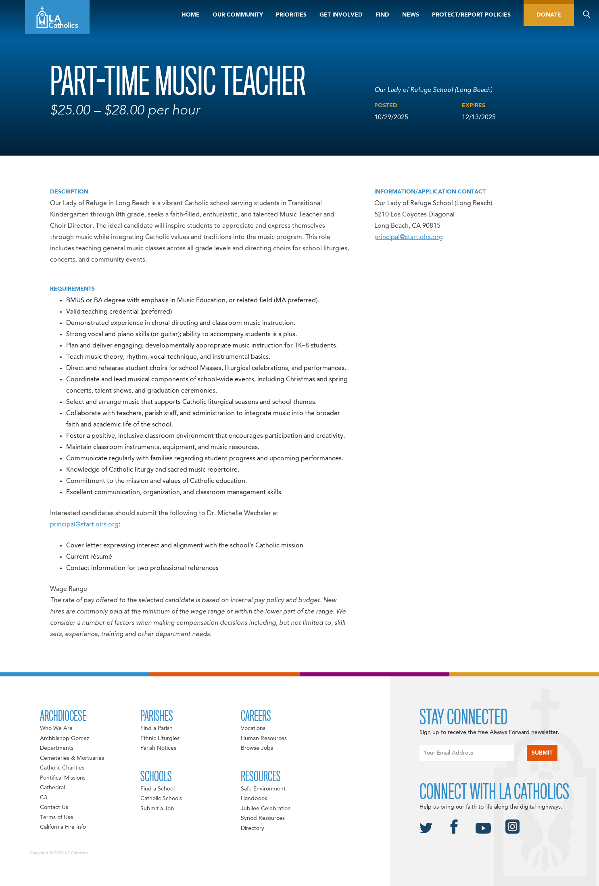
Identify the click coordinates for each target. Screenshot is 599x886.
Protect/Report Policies (471, 15)
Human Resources (264, 738)
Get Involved (341, 15)
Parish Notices (158, 748)
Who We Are (56, 728)
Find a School (157, 789)
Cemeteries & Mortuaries (72, 758)
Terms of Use (56, 817)
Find (382, 15)
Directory (252, 828)
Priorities (291, 15)
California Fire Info (63, 827)
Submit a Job (157, 808)
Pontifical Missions (63, 778)
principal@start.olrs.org (84, 525)
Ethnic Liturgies (159, 738)
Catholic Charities (62, 768)
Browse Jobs (257, 748)
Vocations (253, 728)
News (410, 15)
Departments (56, 748)
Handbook (254, 798)
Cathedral (52, 787)
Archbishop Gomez (64, 738)
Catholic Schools (161, 798)
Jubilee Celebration (266, 808)
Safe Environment (263, 789)
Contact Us (54, 807)
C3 (43, 798)
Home (191, 15)
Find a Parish (156, 728)
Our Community (238, 15)
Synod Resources (263, 818)
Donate (548, 15)
